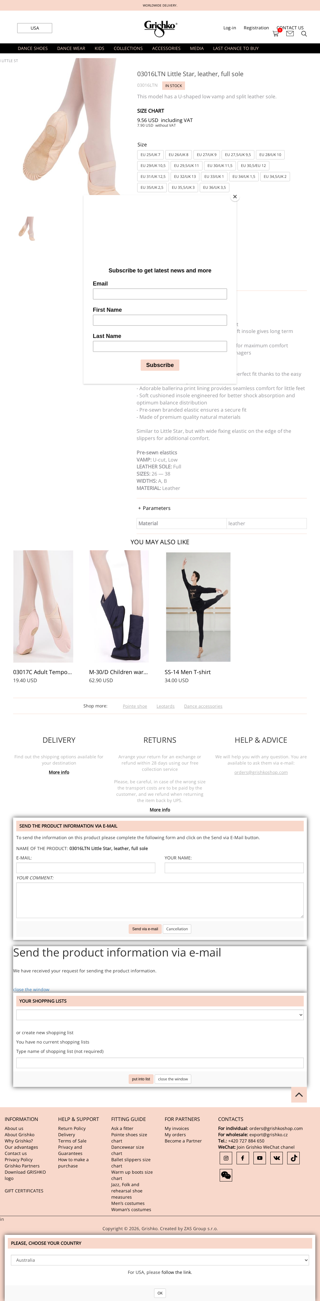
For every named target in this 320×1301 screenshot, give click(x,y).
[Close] (235, 196)
